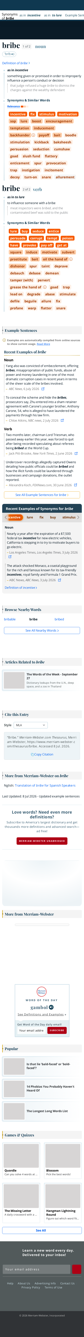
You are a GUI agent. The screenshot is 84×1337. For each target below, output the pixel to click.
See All (41, 1230)
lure (30, 517)
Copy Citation (42, 754)
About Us (25, 1283)
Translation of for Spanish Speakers (45, 785)
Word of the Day (42, 1000)
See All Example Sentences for (40, 495)
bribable (10, 619)
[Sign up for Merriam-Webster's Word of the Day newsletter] (36, 1269)
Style (7, 725)
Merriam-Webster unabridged (42, 841)
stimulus (69, 517)
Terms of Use (53, 1287)
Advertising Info (46, 1283)
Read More (43, 344)
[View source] (43, 389)
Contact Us (68, 1283)
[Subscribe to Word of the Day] (31, 1030)
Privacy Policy (32, 1287)
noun (40, 46)
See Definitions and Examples (41, 1014)
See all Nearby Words (41, 630)
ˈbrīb (9, 54)
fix (42, 517)
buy (53, 517)
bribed (59, 619)
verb (37, 189)
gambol (39, 1007)
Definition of (16, 63)
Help (11, 1283)
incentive (13, 517)
